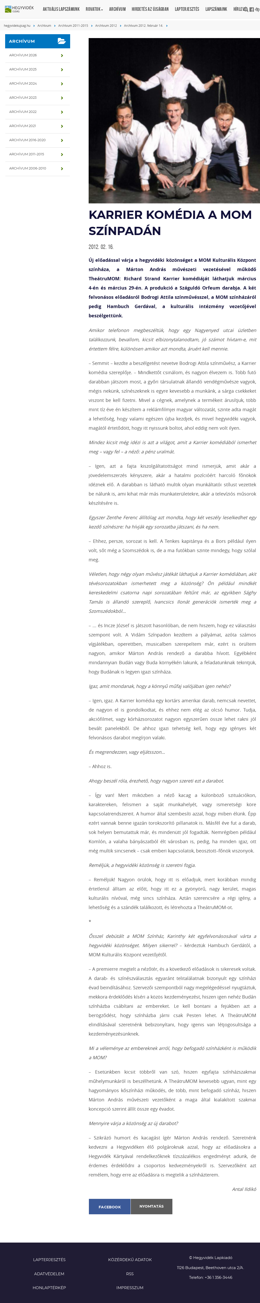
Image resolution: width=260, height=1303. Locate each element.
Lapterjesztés (187, 9)
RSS (130, 1274)
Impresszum (129, 1288)
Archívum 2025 (22, 69)
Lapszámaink (216, 9)
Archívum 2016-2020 (27, 140)
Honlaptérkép (49, 1288)
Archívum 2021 (22, 126)
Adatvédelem (49, 1274)
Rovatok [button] (94, 9)
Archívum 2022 (22, 112)
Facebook (110, 1207)
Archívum (117, 9)
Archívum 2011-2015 (73, 25)
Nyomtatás (152, 1206)
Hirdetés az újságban (150, 9)
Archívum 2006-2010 (27, 168)
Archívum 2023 (22, 98)
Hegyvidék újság (22, 9)
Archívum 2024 (23, 83)
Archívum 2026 (23, 55)
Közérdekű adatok (130, 1260)
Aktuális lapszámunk (61, 9)
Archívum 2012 (106, 25)
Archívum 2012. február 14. (143, 25)
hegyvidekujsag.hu (17, 25)
